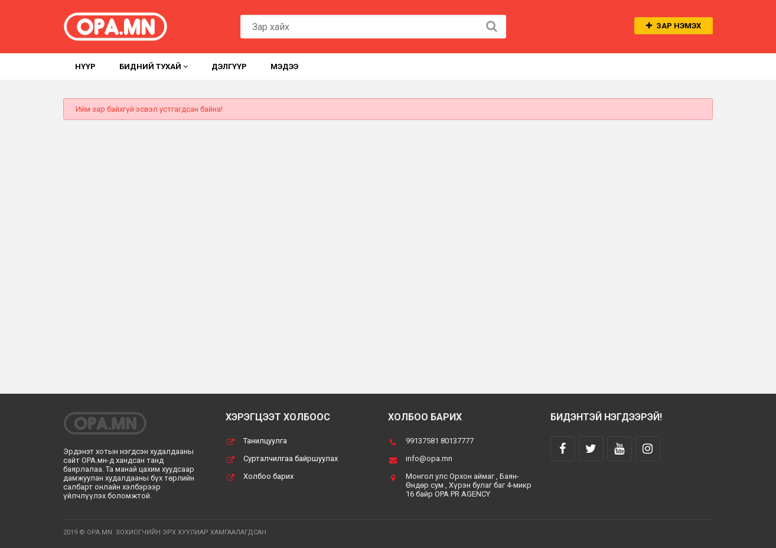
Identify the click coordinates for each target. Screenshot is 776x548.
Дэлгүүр (229, 66)
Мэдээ (284, 66)
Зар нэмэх (673, 25)
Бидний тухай (153, 66)
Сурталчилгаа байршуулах (290, 458)
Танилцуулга (265, 440)
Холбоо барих (268, 476)
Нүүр (85, 66)
